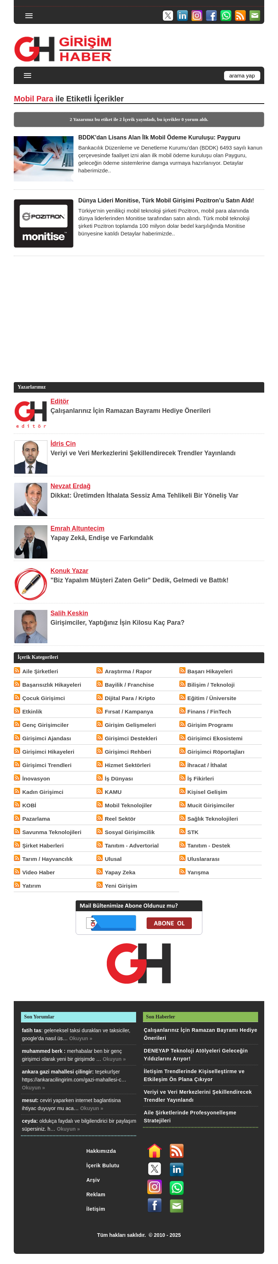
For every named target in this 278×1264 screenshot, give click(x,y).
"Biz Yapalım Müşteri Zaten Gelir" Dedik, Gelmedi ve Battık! (139, 580)
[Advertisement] (138, 330)
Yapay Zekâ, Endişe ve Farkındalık (101, 537)
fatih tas (31, 1030)
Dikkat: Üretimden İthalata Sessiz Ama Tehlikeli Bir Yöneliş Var (144, 495)
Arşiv (93, 1180)
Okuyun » (80, 1038)
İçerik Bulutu (103, 1165)
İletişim (96, 1209)
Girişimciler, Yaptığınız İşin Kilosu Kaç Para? (117, 622)
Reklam (96, 1194)
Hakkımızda (101, 1151)
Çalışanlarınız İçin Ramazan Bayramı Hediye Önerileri (130, 410)
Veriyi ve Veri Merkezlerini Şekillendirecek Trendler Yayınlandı (142, 453)
